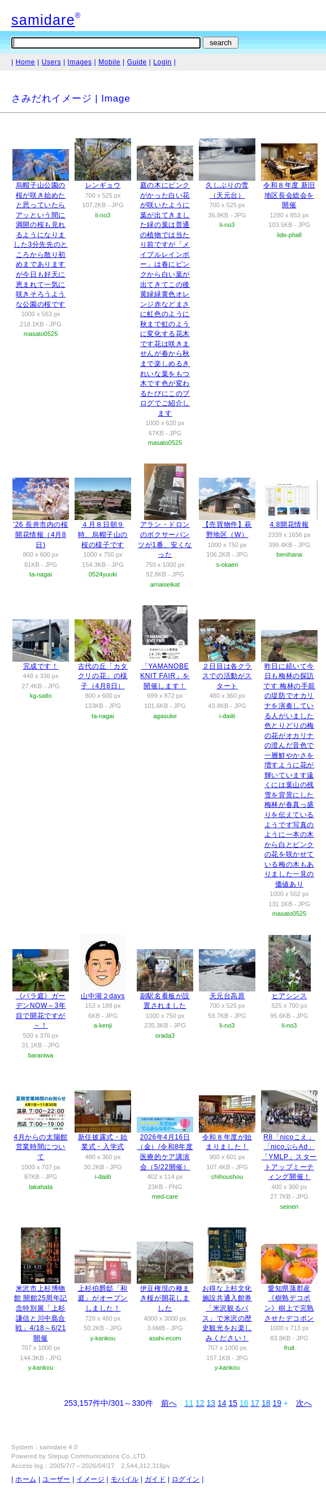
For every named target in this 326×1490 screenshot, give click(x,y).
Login (162, 62)
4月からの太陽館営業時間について (40, 1147)
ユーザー (56, 1479)
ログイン (185, 1479)
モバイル (124, 1479)
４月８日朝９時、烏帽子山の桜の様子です (103, 534)
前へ (169, 1403)
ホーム (25, 1479)
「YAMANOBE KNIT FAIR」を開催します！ (165, 676)
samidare (43, 20)
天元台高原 (227, 996)
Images (80, 62)
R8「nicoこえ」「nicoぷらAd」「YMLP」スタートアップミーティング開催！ (289, 1157)
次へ (304, 1403)
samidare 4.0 (59, 1447)
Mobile (109, 62)
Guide (137, 62)
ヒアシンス (289, 996)
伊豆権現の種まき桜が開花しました (165, 1298)
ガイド (155, 1479)
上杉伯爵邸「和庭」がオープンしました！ (103, 1298)
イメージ (90, 1479)
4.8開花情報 (289, 524)
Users (51, 62)
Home (25, 62)
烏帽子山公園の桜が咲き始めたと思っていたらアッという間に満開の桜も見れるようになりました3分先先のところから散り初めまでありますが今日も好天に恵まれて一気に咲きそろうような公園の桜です (40, 244)
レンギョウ (103, 185)
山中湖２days (103, 996)
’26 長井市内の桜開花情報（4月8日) (40, 534)
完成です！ (41, 666)
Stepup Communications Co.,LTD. (97, 1456)
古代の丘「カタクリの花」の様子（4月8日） (103, 676)
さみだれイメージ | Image (71, 98)
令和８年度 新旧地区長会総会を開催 (289, 195)
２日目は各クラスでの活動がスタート (227, 676)
